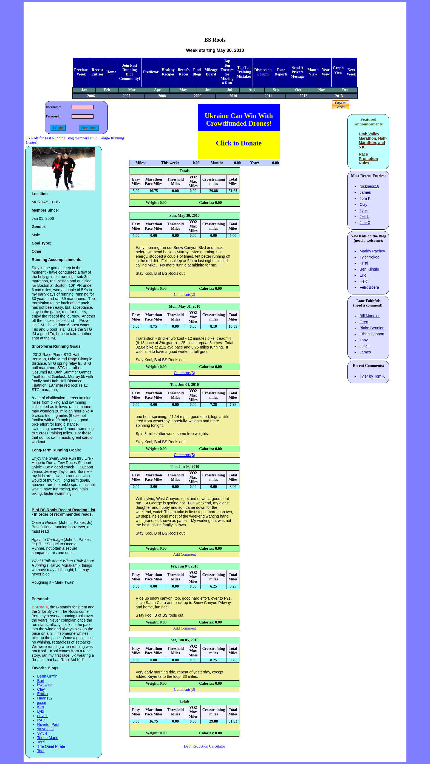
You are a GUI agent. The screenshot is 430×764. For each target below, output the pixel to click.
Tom (40, 751)
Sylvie (42, 733)
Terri (41, 742)
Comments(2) (184, 295)
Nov (321, 90)
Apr (157, 90)
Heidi (364, 281)
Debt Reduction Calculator (204, 746)
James (365, 192)
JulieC (365, 222)
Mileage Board (211, 72)
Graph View (338, 70)
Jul (229, 90)
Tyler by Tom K (372, 376)
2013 (339, 96)
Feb (107, 90)
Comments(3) (184, 373)
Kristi (364, 263)
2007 (126, 96)
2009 (198, 96)
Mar (131, 90)
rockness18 (369, 186)
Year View (326, 72)
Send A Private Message (298, 72)
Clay (41, 689)
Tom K (365, 198)
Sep (276, 90)
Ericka (42, 694)
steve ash (45, 729)
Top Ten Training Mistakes (244, 72)
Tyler (364, 210)
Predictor (151, 72)
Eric (363, 275)
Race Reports (281, 72)
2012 (303, 96)
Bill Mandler (370, 316)
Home (111, 72)
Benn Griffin (47, 676)
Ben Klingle (369, 269)
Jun (208, 90)
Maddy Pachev (372, 251)
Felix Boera (369, 287)
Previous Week (81, 72)
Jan (84, 90)
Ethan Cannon (372, 334)
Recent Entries (97, 72)
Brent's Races (183, 72)
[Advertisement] (215, 15)
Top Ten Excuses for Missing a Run (226, 72)
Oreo (364, 322)
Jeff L (364, 216)
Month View (312, 72)
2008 (162, 96)
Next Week (351, 72)
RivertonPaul (48, 724)
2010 (233, 96)
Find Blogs (197, 72)
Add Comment (184, 554)
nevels (42, 716)
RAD (41, 720)
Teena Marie (47, 737)
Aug (252, 90)
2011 (268, 96)
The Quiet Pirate (51, 746)
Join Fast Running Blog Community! (129, 72)
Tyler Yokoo (369, 257)
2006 (91, 96)
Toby (364, 340)
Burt (40, 680)
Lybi (40, 711)
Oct (298, 90)
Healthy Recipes (168, 72)
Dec (345, 90)
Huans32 (45, 698)
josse (41, 702)
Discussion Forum (262, 72)
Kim (40, 707)
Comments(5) (184, 455)
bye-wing (45, 685)
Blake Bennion (372, 328)
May (183, 90)
